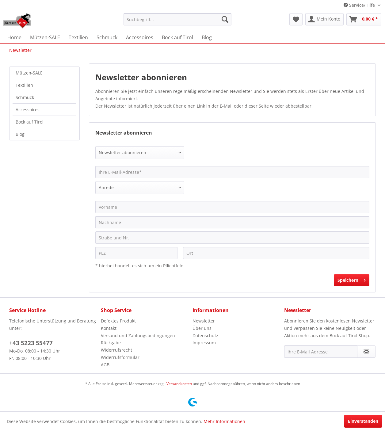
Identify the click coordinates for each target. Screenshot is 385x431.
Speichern (351, 279)
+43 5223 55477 (31, 343)
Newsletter (203, 321)
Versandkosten (179, 383)
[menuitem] (177, 19)
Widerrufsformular (120, 357)
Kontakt (108, 328)
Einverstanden (363, 421)
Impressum (204, 342)
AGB (105, 365)
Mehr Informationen (224, 421)
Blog (20, 134)
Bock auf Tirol (30, 122)
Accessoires (28, 110)
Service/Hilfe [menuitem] (360, 5)
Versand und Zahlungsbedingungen (138, 335)
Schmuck (25, 97)
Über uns (202, 328)
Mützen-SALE (29, 73)
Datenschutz (205, 335)
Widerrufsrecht (116, 350)
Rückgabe (111, 342)
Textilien (24, 85)
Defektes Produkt (118, 321)
